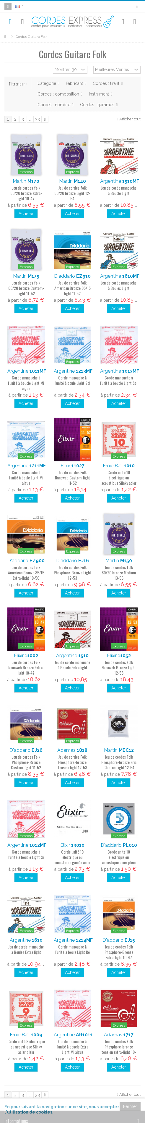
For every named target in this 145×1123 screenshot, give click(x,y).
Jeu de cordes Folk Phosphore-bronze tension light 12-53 (72, 762)
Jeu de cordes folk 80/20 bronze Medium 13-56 (119, 572)
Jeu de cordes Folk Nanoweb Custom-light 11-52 (72, 477)
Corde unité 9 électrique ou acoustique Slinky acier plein (26, 1046)
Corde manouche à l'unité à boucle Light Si (26, 854)
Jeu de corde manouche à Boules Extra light (26, 949)
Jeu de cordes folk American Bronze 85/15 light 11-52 (72, 287)
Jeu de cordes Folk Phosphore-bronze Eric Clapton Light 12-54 (118, 762)
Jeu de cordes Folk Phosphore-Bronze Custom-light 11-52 (26, 762)
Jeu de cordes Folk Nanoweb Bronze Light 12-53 (119, 667)
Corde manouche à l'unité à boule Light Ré (72, 949)
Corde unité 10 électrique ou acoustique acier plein (119, 857)
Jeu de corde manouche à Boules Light (118, 285)
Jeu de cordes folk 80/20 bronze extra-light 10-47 (26, 193)
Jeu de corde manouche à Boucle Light (118, 190)
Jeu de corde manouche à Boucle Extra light (72, 664)
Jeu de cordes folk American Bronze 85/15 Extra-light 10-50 (26, 572)
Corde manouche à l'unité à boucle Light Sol (118, 380)
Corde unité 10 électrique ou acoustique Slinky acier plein (118, 480)
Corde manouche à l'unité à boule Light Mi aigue (26, 477)
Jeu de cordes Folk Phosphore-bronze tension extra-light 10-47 (119, 1049)
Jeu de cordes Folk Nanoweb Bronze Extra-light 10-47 (26, 667)
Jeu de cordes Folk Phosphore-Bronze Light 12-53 (72, 572)
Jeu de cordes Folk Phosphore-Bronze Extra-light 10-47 (119, 951)
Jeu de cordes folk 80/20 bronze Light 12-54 (72, 193)
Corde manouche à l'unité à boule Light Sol (72, 380)
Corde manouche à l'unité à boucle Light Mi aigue (26, 382)
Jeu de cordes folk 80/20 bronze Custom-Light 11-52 (26, 287)
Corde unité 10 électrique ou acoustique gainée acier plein (72, 860)
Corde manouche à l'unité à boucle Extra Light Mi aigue (72, 1046)
